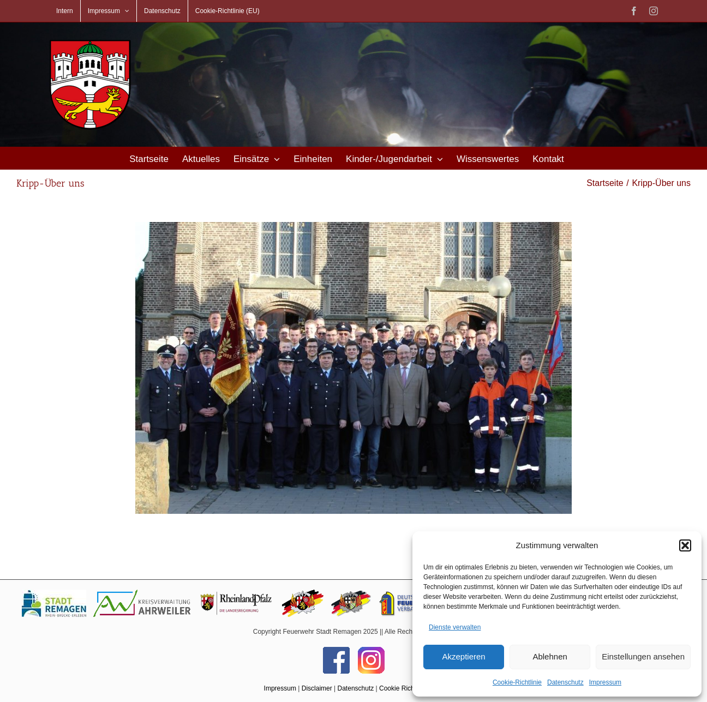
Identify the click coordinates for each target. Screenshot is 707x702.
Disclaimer (317, 688)
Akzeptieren (463, 656)
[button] (685, 545)
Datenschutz (565, 682)
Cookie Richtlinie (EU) (411, 688)
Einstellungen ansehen (643, 656)
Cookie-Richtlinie (517, 682)
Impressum (605, 682)
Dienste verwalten (455, 627)
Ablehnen (549, 656)
